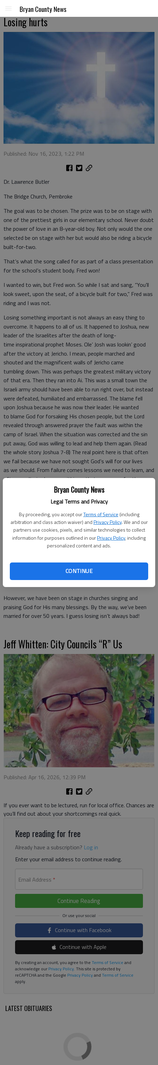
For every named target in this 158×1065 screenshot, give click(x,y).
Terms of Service (100, 514)
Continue (79, 571)
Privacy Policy (108, 522)
